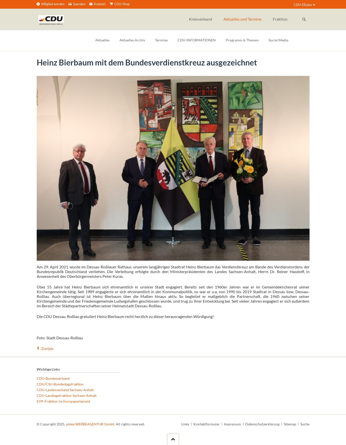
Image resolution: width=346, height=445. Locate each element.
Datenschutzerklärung (262, 424)
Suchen (304, 20)
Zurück (47, 348)
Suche (305, 424)
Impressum (232, 424)
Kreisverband (200, 19)
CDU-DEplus (303, 5)
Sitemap (290, 424)
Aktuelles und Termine (242, 19)
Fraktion (280, 19)
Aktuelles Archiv (132, 40)
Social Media (278, 40)
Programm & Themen (242, 40)
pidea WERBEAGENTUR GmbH (90, 424)
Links (185, 424)
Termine (161, 40)
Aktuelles (102, 40)
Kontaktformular (206, 424)
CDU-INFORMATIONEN (197, 40)
